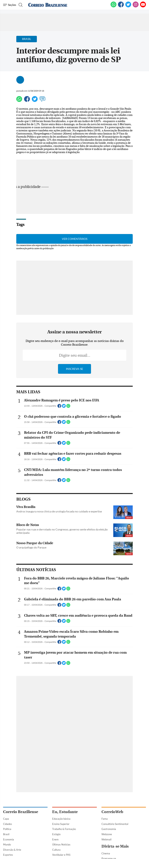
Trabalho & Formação (64, 829)
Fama (104, 818)
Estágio (56, 834)
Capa (6, 818)
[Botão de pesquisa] (20, 5)
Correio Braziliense (20, 812)
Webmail (106, 839)
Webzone (106, 834)
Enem (55, 839)
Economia (8, 839)
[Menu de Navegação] (9, 5)
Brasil (6, 834)
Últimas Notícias (61, 844)
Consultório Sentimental (114, 823)
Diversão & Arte (12, 849)
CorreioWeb (112, 812)
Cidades (7, 823)
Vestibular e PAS (61, 854)
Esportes (8, 854)
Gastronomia (108, 829)
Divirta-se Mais (115, 846)
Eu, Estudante (65, 812)
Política (7, 829)
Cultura (56, 849)
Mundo (7, 844)
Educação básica (61, 818)
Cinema (105, 853)
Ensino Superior (60, 823)
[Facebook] (121, 6)
